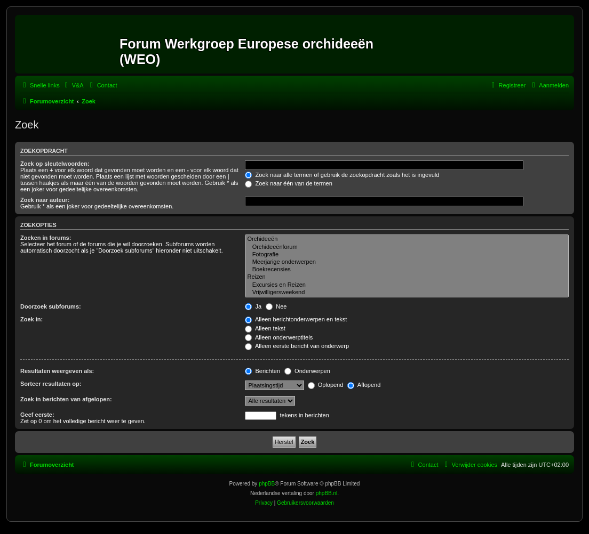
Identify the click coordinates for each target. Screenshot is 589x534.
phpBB (267, 484)
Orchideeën (407, 239)
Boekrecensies (407, 269)
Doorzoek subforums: (50, 306)
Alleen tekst (265, 328)
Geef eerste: (37, 414)
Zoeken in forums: (45, 237)
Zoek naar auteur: (44, 200)
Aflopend (363, 385)
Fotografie (407, 254)
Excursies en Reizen (407, 285)
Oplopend (326, 385)
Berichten (262, 371)
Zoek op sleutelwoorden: (55, 163)
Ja (253, 306)
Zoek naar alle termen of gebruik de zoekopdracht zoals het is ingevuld (342, 175)
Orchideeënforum (407, 247)
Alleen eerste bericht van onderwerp (297, 346)
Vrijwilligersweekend (407, 292)
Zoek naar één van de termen (288, 183)
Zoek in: (31, 319)
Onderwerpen (307, 371)
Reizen (407, 277)
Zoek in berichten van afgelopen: (66, 399)
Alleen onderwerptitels (279, 337)
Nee (276, 306)
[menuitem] (73, 85)
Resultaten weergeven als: (57, 371)
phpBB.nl (327, 493)
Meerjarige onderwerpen (407, 262)
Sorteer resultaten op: (50, 384)
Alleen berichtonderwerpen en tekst (296, 319)
